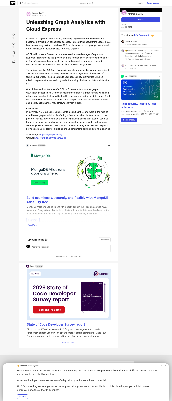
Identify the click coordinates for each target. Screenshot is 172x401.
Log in (140, 3)
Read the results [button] (68, 342)
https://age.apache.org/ (51, 134)
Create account (153, 3)
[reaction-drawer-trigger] (14, 35)
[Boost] (13, 61)
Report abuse (76, 256)
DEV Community (142, 35)
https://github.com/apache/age (50, 138)
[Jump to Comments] (13, 44)
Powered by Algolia (86, 3)
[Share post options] (13, 70)
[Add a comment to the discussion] (70, 248)
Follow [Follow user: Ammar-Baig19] (140, 20)
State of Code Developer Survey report (56, 324)
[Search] (20, 3)
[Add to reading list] (13, 53)
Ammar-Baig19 (38, 13)
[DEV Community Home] (13, 3)
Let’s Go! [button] (22, 396)
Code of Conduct (62, 256)
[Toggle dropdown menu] (109, 145)
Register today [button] (129, 120)
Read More (32, 225)
